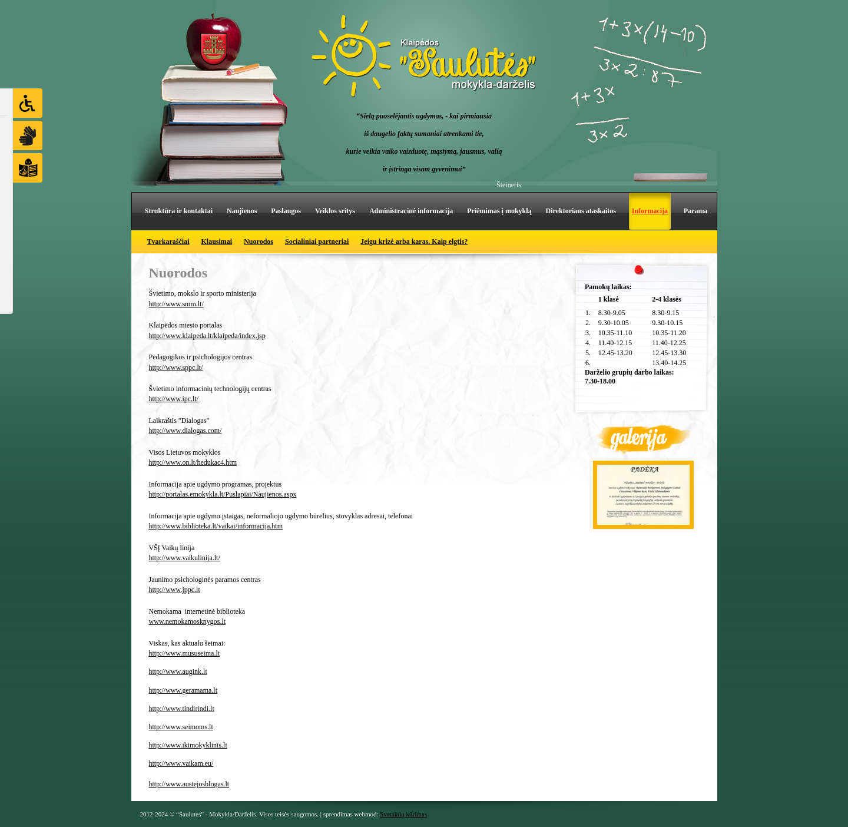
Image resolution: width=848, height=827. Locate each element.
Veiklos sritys (335, 211)
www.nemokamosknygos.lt (187, 621)
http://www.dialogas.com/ (185, 430)
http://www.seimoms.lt (181, 727)
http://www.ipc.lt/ (174, 399)
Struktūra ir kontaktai (179, 211)
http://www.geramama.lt (183, 690)
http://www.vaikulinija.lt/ (184, 558)
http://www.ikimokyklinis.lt (188, 745)
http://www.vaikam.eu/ (181, 763)
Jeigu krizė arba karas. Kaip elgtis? (414, 241)
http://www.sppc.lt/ (176, 367)
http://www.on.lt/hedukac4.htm (193, 462)
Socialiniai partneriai (317, 241)
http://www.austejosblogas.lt (189, 784)
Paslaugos (286, 211)
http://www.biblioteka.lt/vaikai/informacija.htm (216, 526)
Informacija (650, 211)
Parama (696, 211)
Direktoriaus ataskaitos (581, 211)
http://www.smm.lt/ (176, 304)
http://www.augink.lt (178, 671)
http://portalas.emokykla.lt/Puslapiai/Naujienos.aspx (223, 494)
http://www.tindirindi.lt (181, 708)
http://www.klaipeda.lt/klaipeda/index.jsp (207, 336)
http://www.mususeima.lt (184, 653)
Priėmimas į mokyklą (499, 211)
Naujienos (242, 211)
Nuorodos (258, 241)
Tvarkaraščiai (168, 241)
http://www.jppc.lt (174, 589)
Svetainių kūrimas (403, 814)
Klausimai (217, 241)
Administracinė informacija (411, 211)
